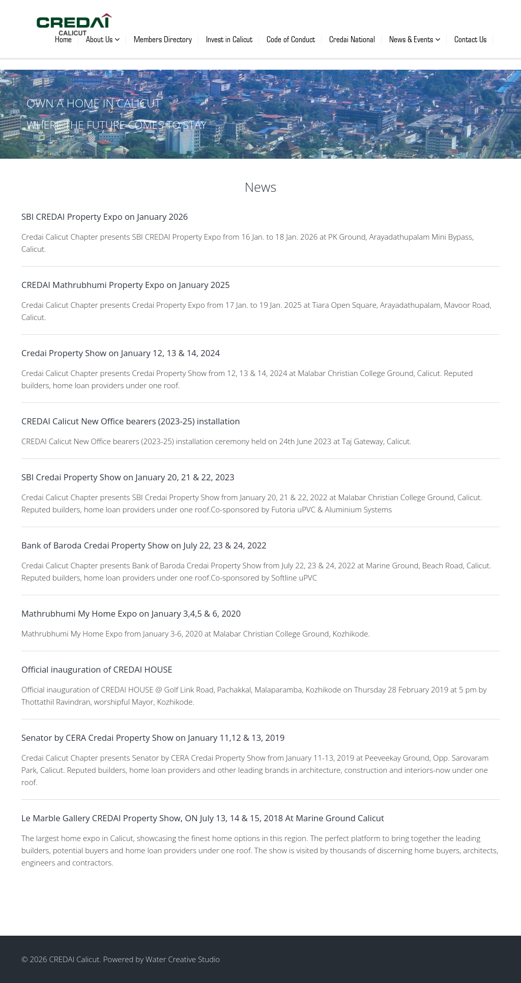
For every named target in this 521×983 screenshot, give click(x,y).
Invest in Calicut (229, 39)
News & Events (414, 39)
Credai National (352, 39)
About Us (103, 39)
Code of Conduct (291, 39)
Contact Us (470, 39)
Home (63, 39)
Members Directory (163, 39)
